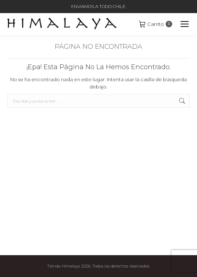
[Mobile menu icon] (184, 24)
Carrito (155, 24)
